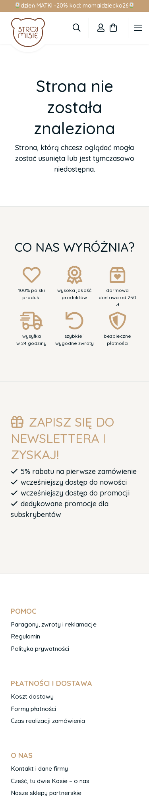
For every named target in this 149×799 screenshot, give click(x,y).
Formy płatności (33, 709)
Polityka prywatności (40, 648)
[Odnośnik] (100, 28)
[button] (76, 28)
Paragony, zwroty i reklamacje (54, 624)
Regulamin (25, 636)
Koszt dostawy (32, 696)
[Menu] (138, 28)
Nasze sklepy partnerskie (46, 793)
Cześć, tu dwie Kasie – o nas (50, 781)
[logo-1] (28, 32)
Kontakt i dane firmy (39, 768)
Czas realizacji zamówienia (48, 721)
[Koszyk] (113, 28)
